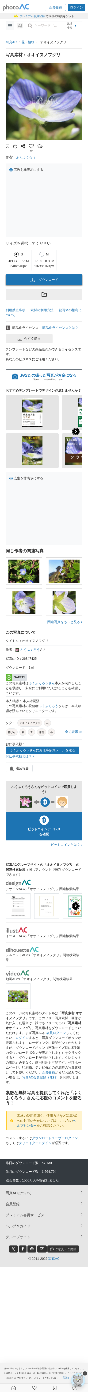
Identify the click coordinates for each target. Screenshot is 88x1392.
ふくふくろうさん (42, 683)
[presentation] (76, 906)
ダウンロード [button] (44, 280)
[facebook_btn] (23, 1249)
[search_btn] (30, 25)
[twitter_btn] (13, 1249)
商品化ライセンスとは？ (60, 328)
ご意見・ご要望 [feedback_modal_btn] (63, 1249)
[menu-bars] (10, 25)
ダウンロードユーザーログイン (55, 1138)
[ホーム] (13, 1387)
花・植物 (27, 42)
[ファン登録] (34, 1387)
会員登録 (48, 1072)
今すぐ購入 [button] (29, 338)
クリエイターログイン (35, 1143)
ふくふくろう (26, 157)
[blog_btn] (42, 1249)
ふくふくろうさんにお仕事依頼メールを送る (42, 750)
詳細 (66, 1378)
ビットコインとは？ (66, 845)
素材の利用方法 (42, 310)
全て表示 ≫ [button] (73, 732)
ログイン (22, 1038)
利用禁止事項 (15, 310)
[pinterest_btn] (31, 1249)
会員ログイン (56, 1033)
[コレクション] (54, 1387)
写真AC (11, 42)
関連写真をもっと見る (64, 622)
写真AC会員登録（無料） (40, 1077)
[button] (55, 7)
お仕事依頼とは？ (20, 756)
